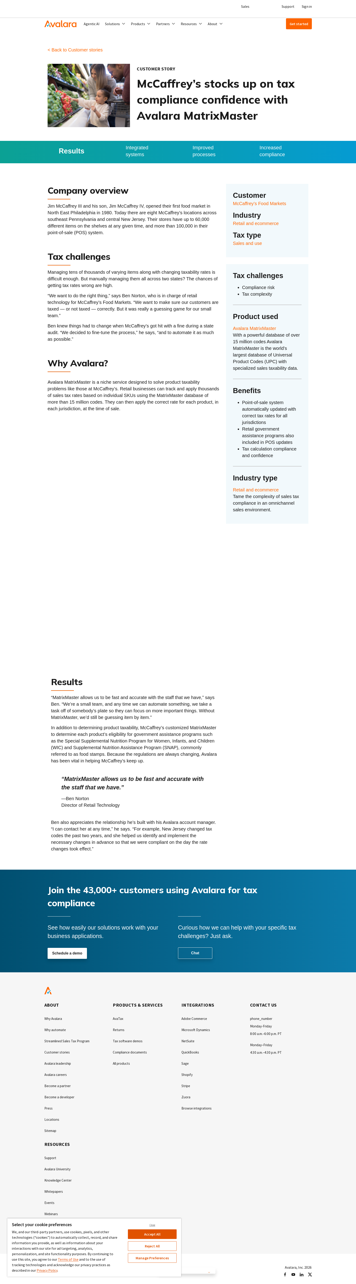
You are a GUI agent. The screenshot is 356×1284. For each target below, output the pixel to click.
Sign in (307, 6)
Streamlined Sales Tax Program (69, 1040)
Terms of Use (68, 1259)
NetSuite (188, 1040)
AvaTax (118, 1018)
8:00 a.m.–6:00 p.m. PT (267, 1033)
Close (152, 1225)
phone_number (262, 1018)
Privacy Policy (47, 1270)
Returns (119, 1029)
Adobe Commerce (195, 1018)
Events (49, 1199)
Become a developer (60, 1095)
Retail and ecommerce (256, 223)
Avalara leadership (58, 1062)
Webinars (51, 1210)
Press (48, 1106)
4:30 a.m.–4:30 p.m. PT (267, 1051)
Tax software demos (128, 1040)
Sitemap (50, 1128)
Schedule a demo (67, 953)
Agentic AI (92, 23)
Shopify (187, 1073)
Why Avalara (53, 1018)
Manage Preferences (152, 1258)
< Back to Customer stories (75, 49)
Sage (185, 1062)
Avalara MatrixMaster (254, 328)
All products (122, 1062)
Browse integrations (197, 1106)
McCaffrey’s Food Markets (259, 203)
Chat (195, 953)
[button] (115, 24)
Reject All (152, 1246)
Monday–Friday (261, 1044)
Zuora (186, 1095)
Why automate (55, 1029)
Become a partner (58, 1084)
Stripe (186, 1084)
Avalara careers (56, 1073)
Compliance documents (131, 1051)
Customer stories (57, 1051)
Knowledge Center (58, 1177)
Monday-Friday (261, 1026)
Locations (52, 1117)
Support (288, 6)
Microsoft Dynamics (196, 1029)
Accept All (152, 1234)
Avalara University (58, 1166)
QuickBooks (190, 1051)
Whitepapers (54, 1188)
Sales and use (247, 243)
